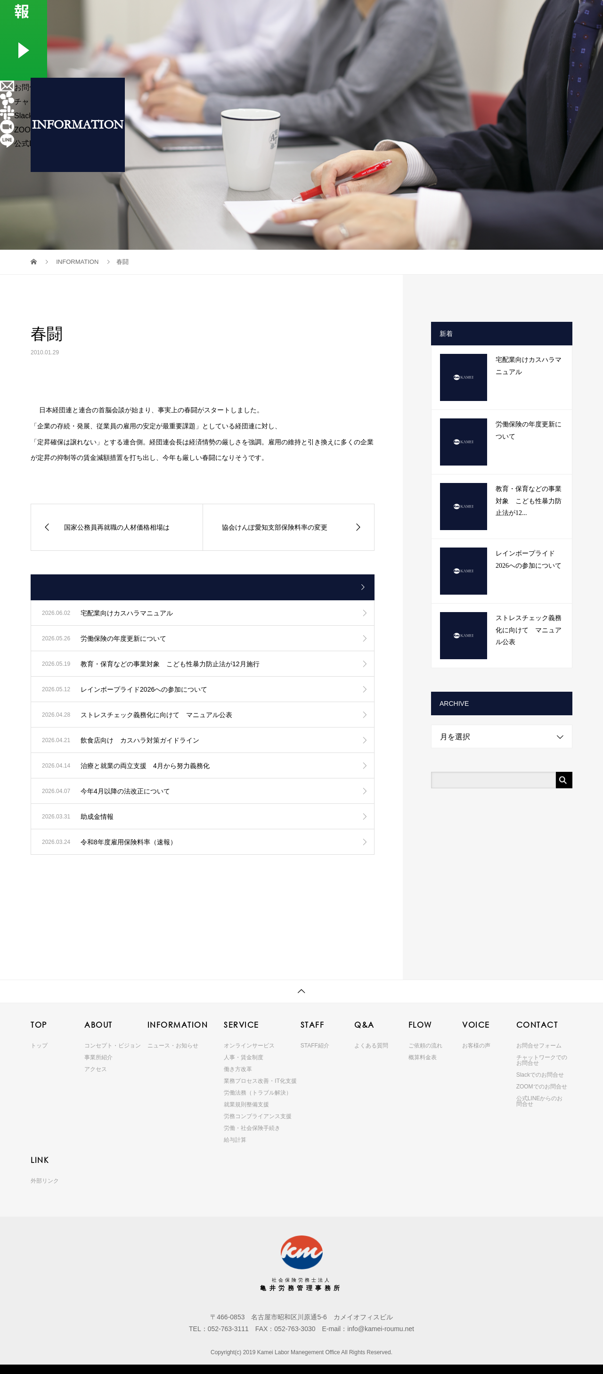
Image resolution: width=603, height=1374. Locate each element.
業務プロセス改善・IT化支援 (260, 1081)
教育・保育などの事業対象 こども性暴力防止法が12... (529, 500)
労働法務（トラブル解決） (258, 1092)
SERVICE (345, 16)
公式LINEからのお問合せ (539, 1101)
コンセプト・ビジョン (112, 1045)
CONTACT (543, 16)
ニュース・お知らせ (172, 1045)
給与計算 (235, 1140)
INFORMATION (291, 16)
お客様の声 (476, 1045)
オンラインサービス (249, 1045)
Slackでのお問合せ (540, 1074)
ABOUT (240, 16)
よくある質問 (371, 1045)
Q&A (419, 16)
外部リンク (45, 1181)
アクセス (95, 1069)
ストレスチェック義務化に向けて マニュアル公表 (529, 629)
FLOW (460, 16)
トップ (39, 1045)
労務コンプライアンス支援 (258, 1116)
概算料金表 (422, 1057)
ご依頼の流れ (425, 1045)
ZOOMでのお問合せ (541, 1086)
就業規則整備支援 (246, 1104)
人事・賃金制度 (243, 1057)
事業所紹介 (98, 1057)
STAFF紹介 (315, 1045)
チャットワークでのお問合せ (541, 1060)
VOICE (500, 16)
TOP (196, 16)
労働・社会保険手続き (252, 1128)
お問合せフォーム (539, 1045)
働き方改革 (238, 1069)
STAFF (380, 16)
